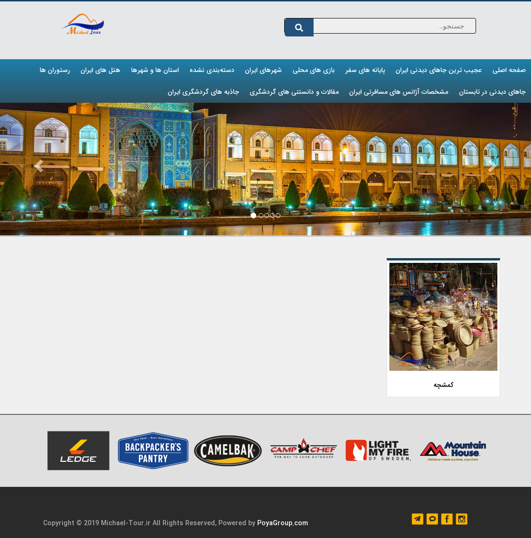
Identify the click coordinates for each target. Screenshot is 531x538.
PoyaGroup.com (282, 523)
